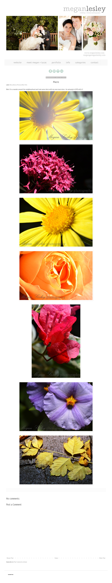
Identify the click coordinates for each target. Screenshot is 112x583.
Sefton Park (24, 85)
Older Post (102, 558)
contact (94, 62)
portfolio (56, 62)
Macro (11, 85)
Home (56, 558)
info (68, 62)
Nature (15, 85)
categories (80, 62)
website (17, 62)
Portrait (19, 85)
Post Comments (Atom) (20, 562)
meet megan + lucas (37, 62)
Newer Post (10, 558)
